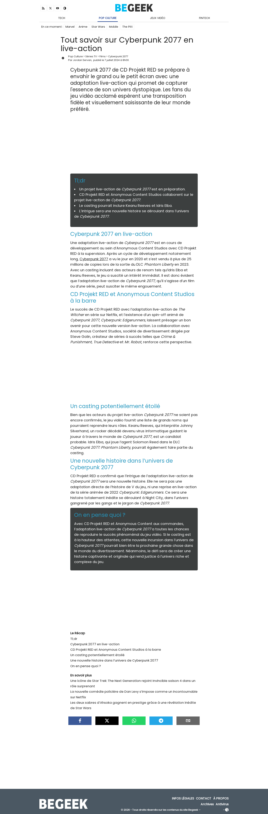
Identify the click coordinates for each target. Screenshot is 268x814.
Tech (61, 18)
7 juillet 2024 (112, 60)
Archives (207, 804)
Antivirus (222, 804)
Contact (203, 798)
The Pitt (127, 27)
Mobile (113, 27)
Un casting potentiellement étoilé (97, 655)
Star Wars (98, 27)
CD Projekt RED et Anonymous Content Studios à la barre (115, 649)
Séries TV (91, 56)
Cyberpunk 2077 (118, 56)
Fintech (204, 18)
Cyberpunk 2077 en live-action (95, 644)
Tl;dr (73, 638)
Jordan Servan (82, 60)
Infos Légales (183, 798)
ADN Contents (212, 810)
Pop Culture (107, 18)
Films (102, 56)
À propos (221, 798)
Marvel (70, 27)
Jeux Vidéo (157, 18)
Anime (83, 27)
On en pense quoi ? (85, 666)
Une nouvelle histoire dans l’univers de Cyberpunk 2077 (114, 660)
